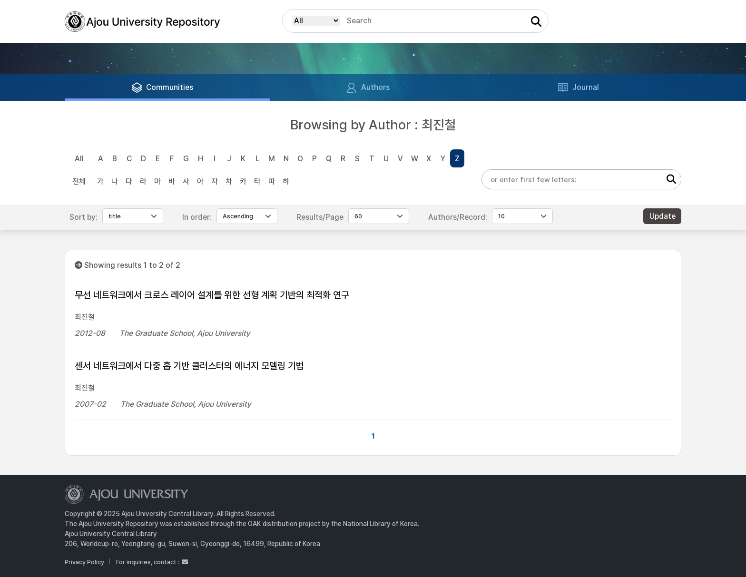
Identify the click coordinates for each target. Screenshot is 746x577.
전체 (79, 181)
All (79, 158)
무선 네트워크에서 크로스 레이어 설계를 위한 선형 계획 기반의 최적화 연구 (212, 295)
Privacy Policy (84, 562)
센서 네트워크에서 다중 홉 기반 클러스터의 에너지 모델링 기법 (189, 366)
